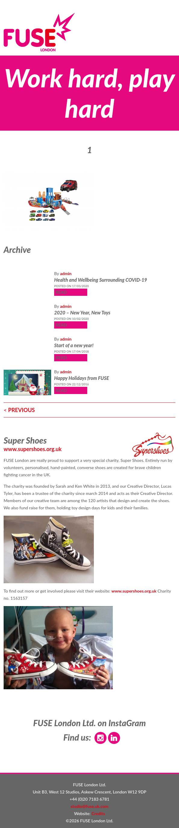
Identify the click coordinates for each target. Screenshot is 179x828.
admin (65, 273)
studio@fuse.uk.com (90, 806)
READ (61, 292)
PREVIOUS (21, 410)
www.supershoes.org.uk (33, 449)
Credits (98, 813)
